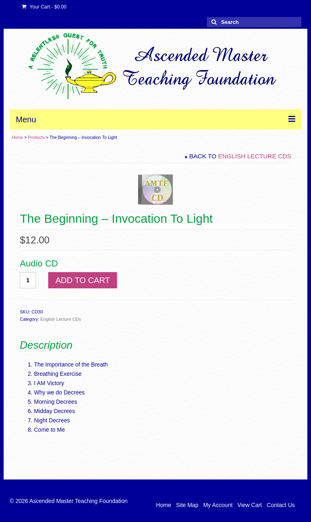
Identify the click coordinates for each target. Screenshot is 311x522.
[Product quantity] (28, 280)
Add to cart (82, 280)
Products (36, 137)
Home (17, 137)
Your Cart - (44, 7)
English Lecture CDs (254, 156)
